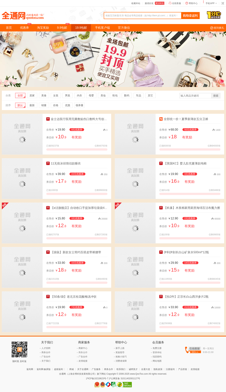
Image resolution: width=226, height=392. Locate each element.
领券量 (79, 105)
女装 (55, 95)
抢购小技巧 (121, 356)
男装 (67, 95)
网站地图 (157, 361)
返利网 (29, 369)
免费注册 (157, 348)
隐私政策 (158, 369)
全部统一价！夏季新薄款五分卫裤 (183, 119)
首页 (9, 27)
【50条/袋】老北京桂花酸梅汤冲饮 (71, 296)
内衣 (79, 95)
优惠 (67, 105)
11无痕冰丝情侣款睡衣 (63, 163)
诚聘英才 (133, 369)
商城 (71, 369)
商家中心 (83, 348)
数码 (126, 95)
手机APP (210, 3)
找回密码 (157, 356)
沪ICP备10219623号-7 (97, 378)
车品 (138, 95)
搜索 (215, 95)
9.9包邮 (64, 26)
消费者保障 (121, 361)
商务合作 (45, 352)
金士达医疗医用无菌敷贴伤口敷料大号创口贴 (78, 119)
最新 (32, 105)
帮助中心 (193, 3)
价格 (55, 105)
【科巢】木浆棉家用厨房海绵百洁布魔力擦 (189, 207)
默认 (20, 105)
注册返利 (170, 369)
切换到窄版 (222, 3)
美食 (43, 95)
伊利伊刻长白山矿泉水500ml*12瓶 (184, 252)
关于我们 (45, 361)
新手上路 (120, 348)
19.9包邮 (81, 27)
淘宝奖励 (43, 27)
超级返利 (58, 369)
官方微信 (124, 27)
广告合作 (45, 356)
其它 (150, 95)
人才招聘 (45, 348)
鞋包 (115, 95)
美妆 (103, 95)
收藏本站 (135, 3)
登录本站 (157, 352)
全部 (20, 95)
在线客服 (176, 3)
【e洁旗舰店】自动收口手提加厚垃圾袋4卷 (76, 207)
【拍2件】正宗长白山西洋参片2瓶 (184, 296)
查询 (190, 15)
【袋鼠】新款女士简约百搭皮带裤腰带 (73, 252)
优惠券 (26, 26)
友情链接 (83, 361)
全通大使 (145, 369)
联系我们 (121, 369)
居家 (32, 95)
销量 (43, 105)
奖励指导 (120, 352)
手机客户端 (102, 27)
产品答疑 (182, 369)
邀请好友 (154, 3)
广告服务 (96, 369)
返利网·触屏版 (44, 369)
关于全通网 (82, 369)
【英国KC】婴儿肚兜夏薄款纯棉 (183, 163)
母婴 (91, 95)
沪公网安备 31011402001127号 (124, 378)
